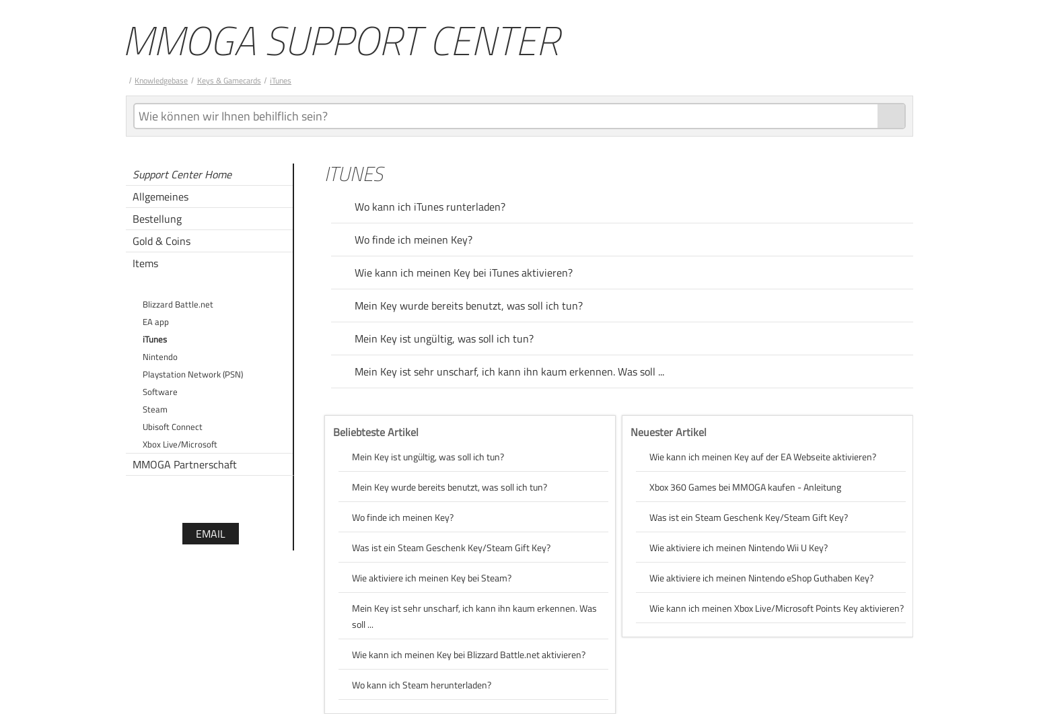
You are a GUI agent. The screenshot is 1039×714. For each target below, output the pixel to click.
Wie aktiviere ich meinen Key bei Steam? (431, 578)
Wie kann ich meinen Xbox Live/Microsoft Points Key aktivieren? (776, 608)
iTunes (280, 80)
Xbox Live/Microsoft (180, 444)
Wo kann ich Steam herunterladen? (421, 685)
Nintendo (160, 356)
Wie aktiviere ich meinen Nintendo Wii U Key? (738, 547)
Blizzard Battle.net (178, 304)
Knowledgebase (161, 80)
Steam (155, 409)
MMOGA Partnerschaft (185, 464)
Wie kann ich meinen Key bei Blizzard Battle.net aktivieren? (468, 654)
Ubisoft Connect (173, 426)
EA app (156, 321)
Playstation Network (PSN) (193, 374)
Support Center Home (182, 174)
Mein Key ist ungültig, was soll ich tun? (444, 338)
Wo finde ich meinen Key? (413, 239)
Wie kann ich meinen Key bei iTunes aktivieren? (464, 272)
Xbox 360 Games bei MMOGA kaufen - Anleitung (745, 487)
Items (145, 263)
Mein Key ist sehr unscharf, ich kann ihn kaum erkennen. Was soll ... (509, 371)
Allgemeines (160, 196)
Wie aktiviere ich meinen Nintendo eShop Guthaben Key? (761, 578)
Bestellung (157, 219)
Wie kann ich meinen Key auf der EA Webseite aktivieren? (762, 457)
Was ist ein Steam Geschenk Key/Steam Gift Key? (451, 547)
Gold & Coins (161, 241)
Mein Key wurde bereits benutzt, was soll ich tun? (469, 305)
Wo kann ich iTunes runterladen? (430, 207)
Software (160, 391)
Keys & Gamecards (229, 80)
